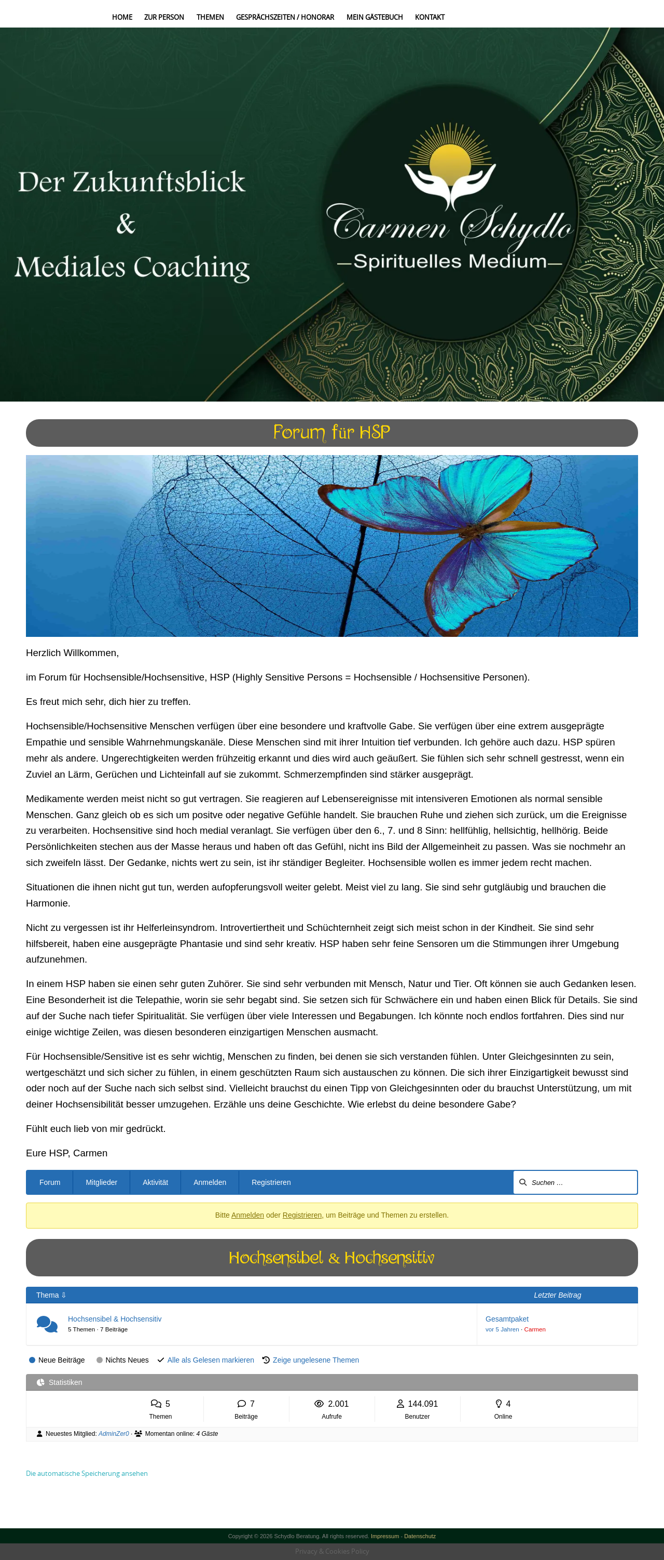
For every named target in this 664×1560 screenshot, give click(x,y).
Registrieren (271, 1182)
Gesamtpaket (507, 1319)
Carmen (535, 1329)
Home (122, 17)
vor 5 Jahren (502, 1329)
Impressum (385, 1536)
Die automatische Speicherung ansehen (87, 1473)
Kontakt (430, 17)
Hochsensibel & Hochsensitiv (115, 1319)
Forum (49, 1182)
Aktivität (155, 1182)
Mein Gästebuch (375, 17)
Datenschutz (420, 1536)
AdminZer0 (114, 1433)
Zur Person (164, 17)
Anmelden (209, 1182)
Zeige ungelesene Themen (316, 1360)
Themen (210, 17)
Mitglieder (101, 1182)
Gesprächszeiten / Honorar (285, 17)
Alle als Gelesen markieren (211, 1360)
